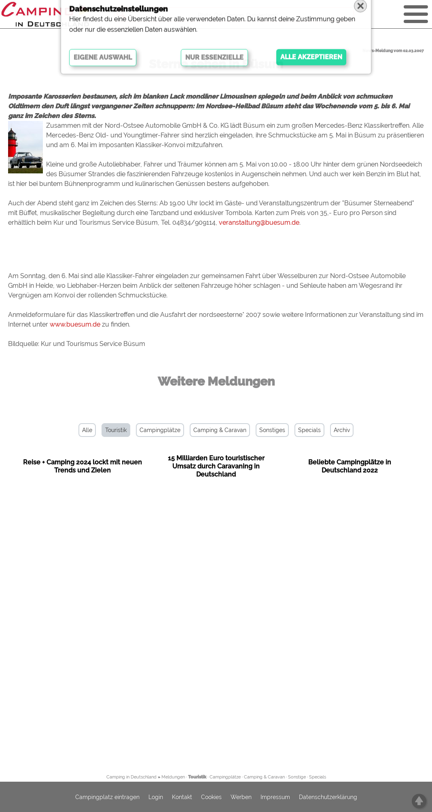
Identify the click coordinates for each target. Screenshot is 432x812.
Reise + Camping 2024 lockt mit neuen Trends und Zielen (82, 466)
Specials (309, 430)
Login (155, 797)
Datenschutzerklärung (328, 797)
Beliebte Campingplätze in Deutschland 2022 (349, 466)
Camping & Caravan (219, 430)
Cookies (211, 797)
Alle (87, 430)
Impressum (275, 797)
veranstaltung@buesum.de (259, 222)
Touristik (116, 430)
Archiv (342, 430)
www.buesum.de (75, 324)
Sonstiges (272, 430)
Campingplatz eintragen (107, 797)
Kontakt (182, 797)
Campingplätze (160, 430)
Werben (241, 797)
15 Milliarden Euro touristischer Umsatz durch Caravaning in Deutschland (216, 466)
